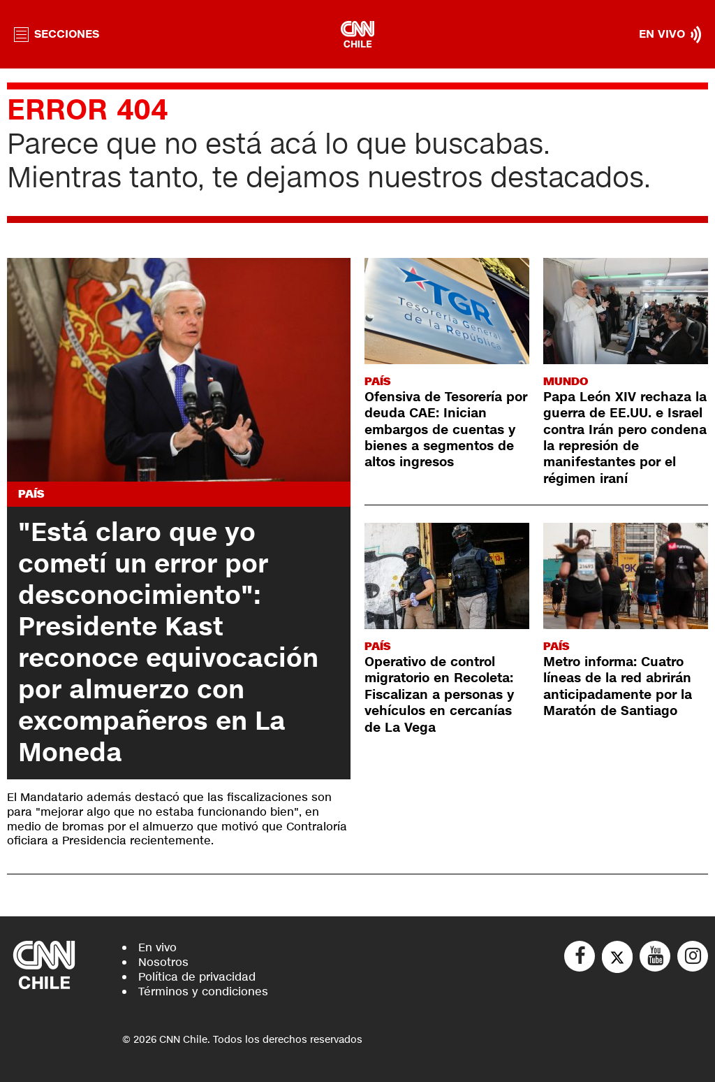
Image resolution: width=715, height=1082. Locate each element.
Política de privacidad (197, 977)
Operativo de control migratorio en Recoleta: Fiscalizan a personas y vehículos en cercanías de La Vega (439, 695)
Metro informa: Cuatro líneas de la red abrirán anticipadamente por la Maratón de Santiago (617, 686)
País (31, 494)
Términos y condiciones (203, 991)
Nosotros (163, 962)
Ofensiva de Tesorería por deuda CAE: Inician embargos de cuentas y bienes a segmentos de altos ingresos (445, 430)
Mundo (565, 381)
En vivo (157, 947)
